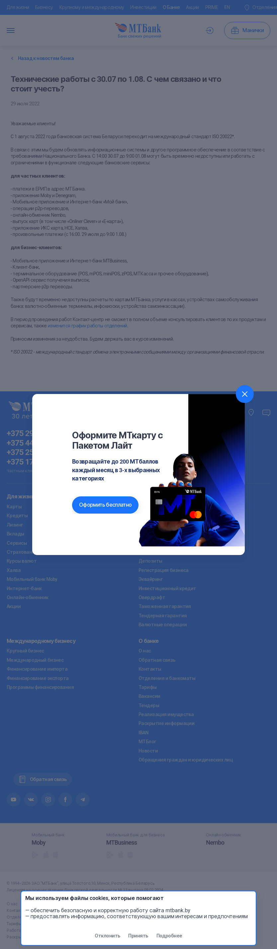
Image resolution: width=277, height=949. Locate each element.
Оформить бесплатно (105, 505)
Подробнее (169, 935)
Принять (138, 935)
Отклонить (107, 935)
